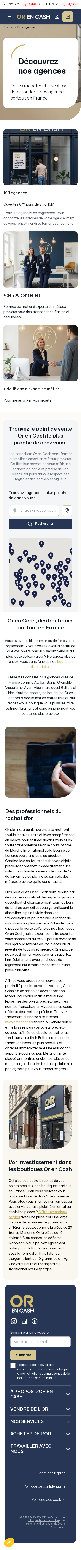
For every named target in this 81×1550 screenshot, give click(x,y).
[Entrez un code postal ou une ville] (38, 510)
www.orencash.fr (18, 1022)
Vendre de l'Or (29, 1409)
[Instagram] (13, 1321)
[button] (9, 1542)
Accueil (8, 27)
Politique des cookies (48, 1499)
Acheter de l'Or (30, 1434)
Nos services (27, 1421)
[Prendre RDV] (67, 16)
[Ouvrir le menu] (10, 16)
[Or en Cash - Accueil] (22, 1304)
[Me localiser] (67, 510)
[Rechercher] (40, 524)
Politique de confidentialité (44, 1486)
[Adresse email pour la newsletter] (40, 1342)
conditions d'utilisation (40, 1523)
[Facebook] (34, 1321)
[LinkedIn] (24, 1321)
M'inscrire (23, 1355)
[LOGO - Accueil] (33, 17)
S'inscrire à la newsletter (30, 1332)
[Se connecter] (57, 17)
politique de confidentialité (36, 1378)
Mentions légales (51, 1473)
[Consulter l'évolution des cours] (40, 4)
